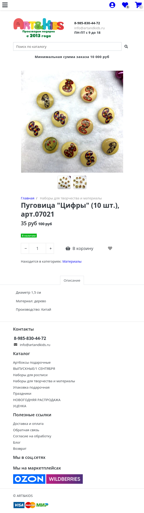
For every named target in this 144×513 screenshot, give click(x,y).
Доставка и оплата (28, 423)
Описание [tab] (72, 280)
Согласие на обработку (32, 436)
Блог (17, 442)
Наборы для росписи (30, 375)
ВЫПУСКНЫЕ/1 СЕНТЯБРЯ (34, 368)
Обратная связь (26, 430)
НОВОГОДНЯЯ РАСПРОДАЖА (37, 399)
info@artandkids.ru (89, 28)
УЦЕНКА (19, 406)
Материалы (71, 261)
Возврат (20, 448)
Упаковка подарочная (31, 387)
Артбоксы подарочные (32, 362)
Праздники (22, 393)
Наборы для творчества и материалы (44, 381)
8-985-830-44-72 (87, 23)
